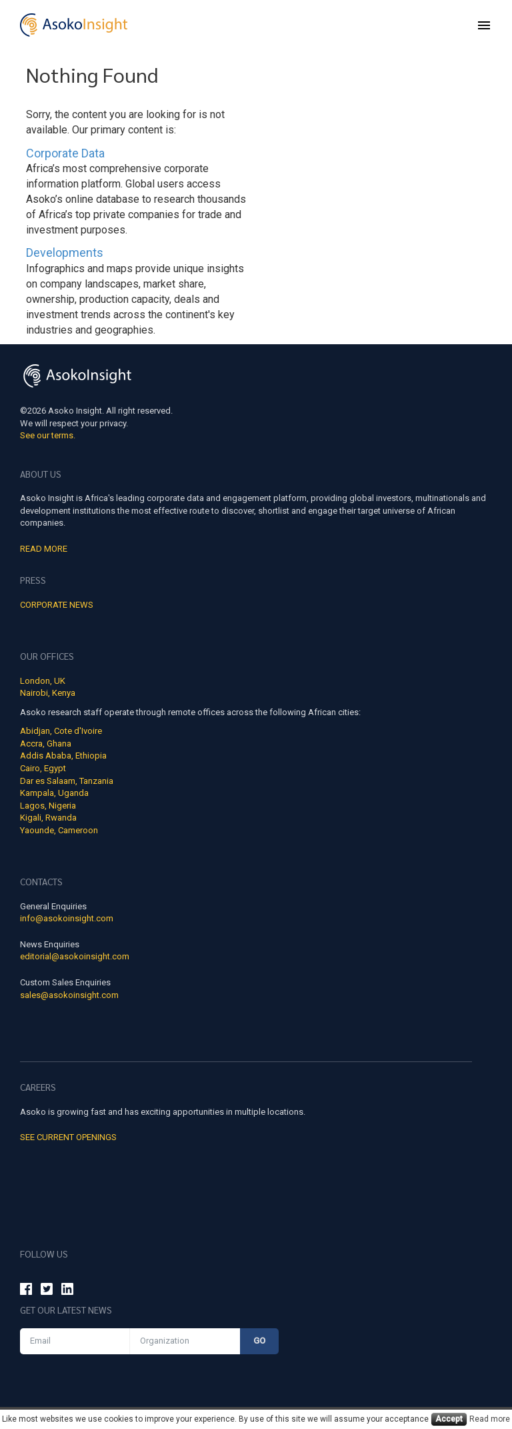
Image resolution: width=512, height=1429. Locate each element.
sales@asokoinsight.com (69, 995)
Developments (64, 253)
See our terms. (47, 435)
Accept (449, 1419)
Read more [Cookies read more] (489, 1419)
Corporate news (56, 605)
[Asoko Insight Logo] (77, 378)
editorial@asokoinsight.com (74, 956)
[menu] (484, 25)
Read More (43, 549)
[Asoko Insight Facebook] (26, 1291)
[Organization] (185, 1341)
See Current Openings (68, 1137)
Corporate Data (65, 153)
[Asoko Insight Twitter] (47, 1291)
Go (259, 1341)
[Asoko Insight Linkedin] (67, 1291)
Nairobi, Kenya (47, 693)
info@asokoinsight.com (66, 918)
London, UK (42, 681)
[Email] (75, 1341)
